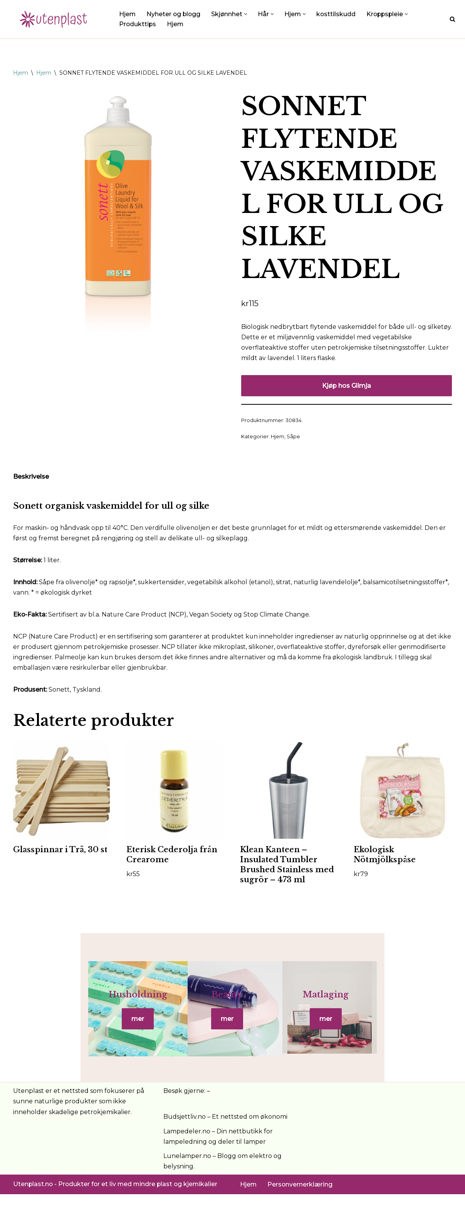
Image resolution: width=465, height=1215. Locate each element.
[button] (247, 13)
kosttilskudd (338, 14)
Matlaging (379, 1006)
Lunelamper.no (187, 1176)
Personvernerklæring (300, 1205)
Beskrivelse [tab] (31, 477)
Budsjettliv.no (184, 1137)
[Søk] (452, 19)
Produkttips (138, 24)
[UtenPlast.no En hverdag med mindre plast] (56, 19)
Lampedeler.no (186, 1152)
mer (86, 1030)
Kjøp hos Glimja (346, 386)
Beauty (232, 1006)
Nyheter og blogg (174, 14)
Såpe (293, 437)
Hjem (127, 14)
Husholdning (86, 1006)
